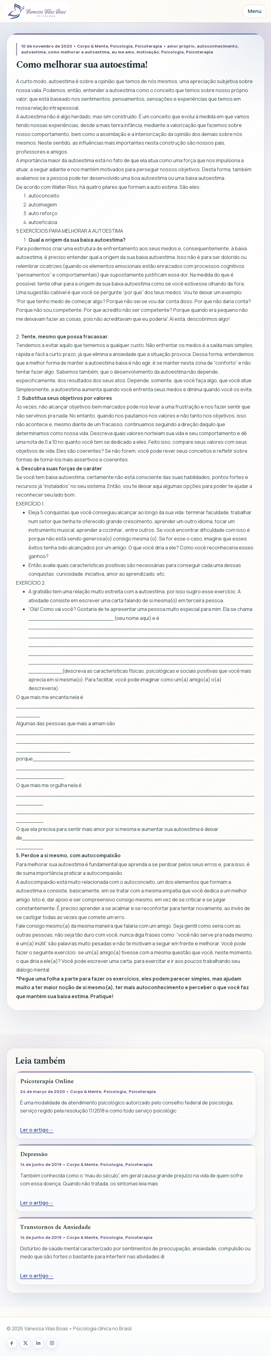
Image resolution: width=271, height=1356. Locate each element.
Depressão (34, 1154)
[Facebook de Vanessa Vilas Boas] (11, 1343)
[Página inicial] (37, 11)
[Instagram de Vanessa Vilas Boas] (51, 1343)
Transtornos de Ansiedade (55, 1227)
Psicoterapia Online (47, 1081)
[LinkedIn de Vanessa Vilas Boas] (38, 1343)
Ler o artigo (34, 1129)
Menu (254, 11)
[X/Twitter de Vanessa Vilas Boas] (25, 1343)
